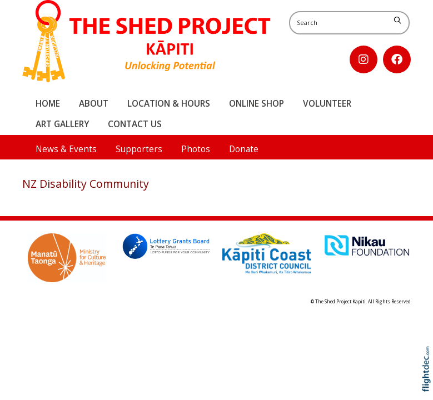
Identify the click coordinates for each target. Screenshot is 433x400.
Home (48, 103)
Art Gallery (62, 124)
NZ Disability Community (85, 183)
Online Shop (256, 103)
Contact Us (135, 124)
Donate (243, 149)
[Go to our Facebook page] (397, 59)
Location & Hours (168, 103)
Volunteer (327, 103)
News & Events (66, 149)
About (93, 103)
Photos (195, 149)
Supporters (139, 149)
